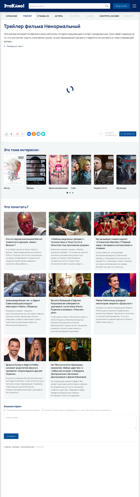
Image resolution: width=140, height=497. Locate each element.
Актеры (59, 16)
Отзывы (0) (43, 16)
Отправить (11, 436)
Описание (11, 16)
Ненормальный (27, 447)
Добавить (107, 134)
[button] (67, 192)
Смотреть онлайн (109, 16)
